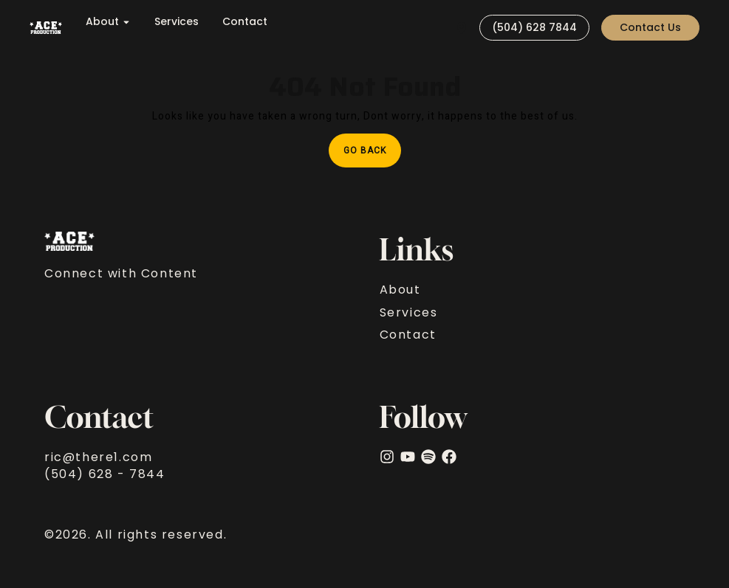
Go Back (372, 145)
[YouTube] (407, 456)
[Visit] (462, 27)
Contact (244, 21)
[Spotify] (428, 456)
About (108, 21)
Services (176, 21)
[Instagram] (387, 456)
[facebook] (449, 456)
